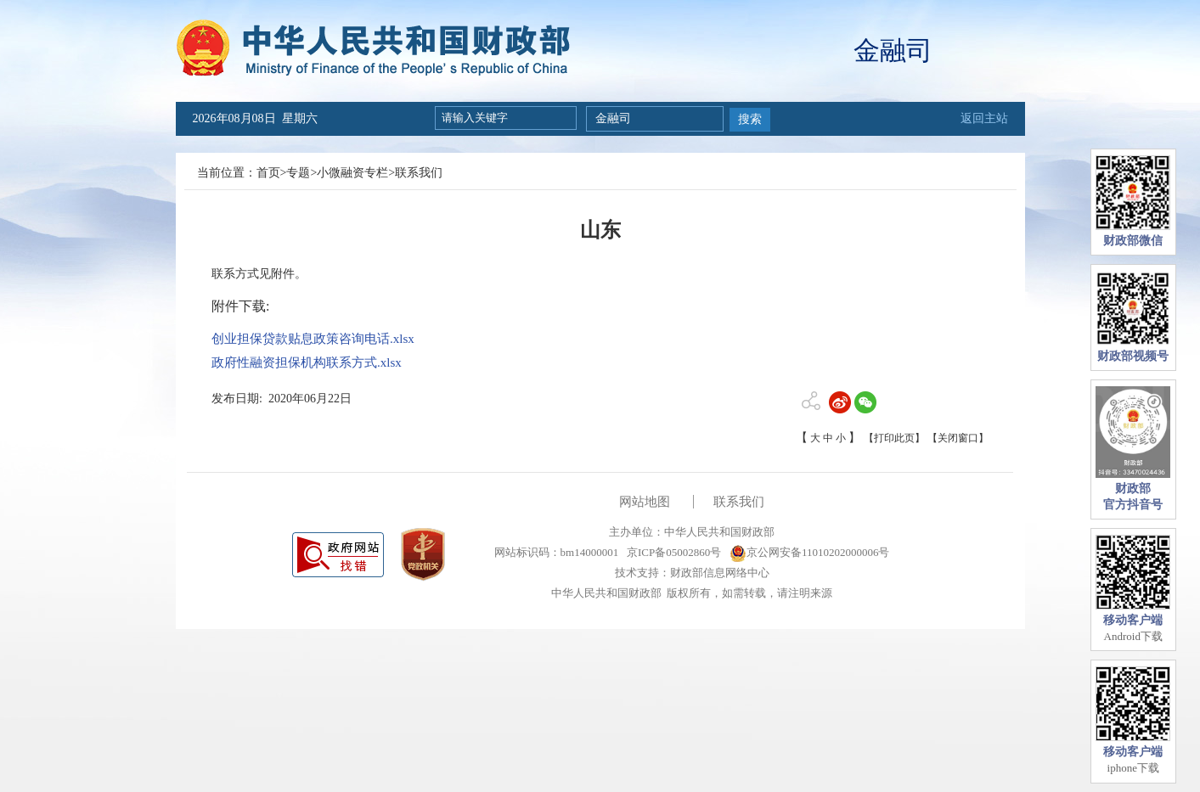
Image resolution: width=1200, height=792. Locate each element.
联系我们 (418, 172)
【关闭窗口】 (958, 438)
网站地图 (644, 501)
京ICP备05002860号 (672, 552)
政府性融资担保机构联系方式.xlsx (306, 362)
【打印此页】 (894, 438)
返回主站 (984, 118)
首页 (268, 172)
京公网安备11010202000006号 (810, 552)
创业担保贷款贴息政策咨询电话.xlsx (312, 338)
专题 (298, 172)
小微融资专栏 (352, 172)
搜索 (750, 119)
